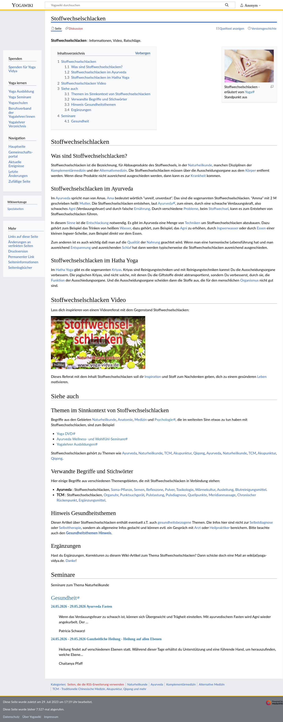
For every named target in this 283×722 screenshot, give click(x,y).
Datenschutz (11, 716)
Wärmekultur (205, 489)
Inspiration (153, 376)
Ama (110, 198)
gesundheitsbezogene (174, 522)
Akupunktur (182, 453)
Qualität (133, 242)
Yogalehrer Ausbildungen (76, 444)
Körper (250, 170)
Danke (71, 560)
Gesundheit (64, 598)
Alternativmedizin (113, 170)
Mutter (84, 203)
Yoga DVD (65, 433)
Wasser (125, 228)
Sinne (71, 223)
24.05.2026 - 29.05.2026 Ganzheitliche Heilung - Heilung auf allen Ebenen (106, 639)
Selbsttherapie (70, 527)
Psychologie (164, 419)
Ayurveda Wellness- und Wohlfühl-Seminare (91, 439)
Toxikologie (185, 489)
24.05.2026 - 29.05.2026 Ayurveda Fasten (81, 606)
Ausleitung (225, 489)
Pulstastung (155, 495)
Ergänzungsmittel (92, 500)
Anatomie (125, 419)
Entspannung (81, 247)
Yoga (248, 92)
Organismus (249, 280)
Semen (139, 489)
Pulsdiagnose (176, 495)
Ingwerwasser (227, 228)
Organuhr (111, 495)
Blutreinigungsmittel (250, 489)
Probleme (191, 208)
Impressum (51, 716)
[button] (98, 342)
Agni (72, 208)
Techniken (192, 223)
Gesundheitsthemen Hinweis (88, 533)
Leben (262, 376)
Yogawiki (22, 5)
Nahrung (153, 242)
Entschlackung (97, 223)
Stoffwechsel (218, 208)
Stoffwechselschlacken (67, 320)
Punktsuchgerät (132, 495)
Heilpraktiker (220, 527)
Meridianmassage (222, 495)
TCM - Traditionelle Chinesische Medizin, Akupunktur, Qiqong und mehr (99, 689)
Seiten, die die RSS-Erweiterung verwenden (95, 684)
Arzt (197, 527)
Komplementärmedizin (68, 170)
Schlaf (126, 247)
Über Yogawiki (31, 716)
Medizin (140, 419)
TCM (168, 453)
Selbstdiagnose (261, 522)
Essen (261, 228)
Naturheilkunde (200, 165)
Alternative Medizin (212, 684)
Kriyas (116, 269)
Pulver (170, 489)
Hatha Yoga (64, 269)
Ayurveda (63, 198)
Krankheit (198, 175)
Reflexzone (154, 489)
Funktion (58, 280)
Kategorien (58, 684)
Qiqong (199, 453)
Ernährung (142, 208)
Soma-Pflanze (121, 489)
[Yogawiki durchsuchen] (140, 5)
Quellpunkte (197, 495)
